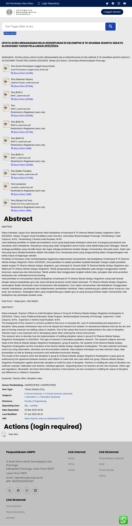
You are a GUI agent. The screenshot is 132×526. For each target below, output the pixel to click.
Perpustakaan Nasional (111, 458)
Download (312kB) (44, 73)
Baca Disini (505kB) (22, 115)
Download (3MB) (41, 210)
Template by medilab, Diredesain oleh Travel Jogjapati (80, 478)
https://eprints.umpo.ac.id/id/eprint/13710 (44, 418)
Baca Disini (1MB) (21, 148)
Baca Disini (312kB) (22, 73)
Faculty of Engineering (35, 401)
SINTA (102, 476)
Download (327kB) (44, 132)
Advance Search (10, 33)
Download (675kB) (44, 86)
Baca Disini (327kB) (22, 132)
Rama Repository (15, 512)
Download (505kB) (44, 115)
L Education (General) (49, 397)
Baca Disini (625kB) (22, 99)
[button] (4, 434)
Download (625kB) (44, 99)
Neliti (101, 464)
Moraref (10, 518)
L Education (30, 397)
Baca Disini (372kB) (22, 178)
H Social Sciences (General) (58, 393)
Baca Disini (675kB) (22, 86)
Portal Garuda (106, 470)
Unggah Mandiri (112, 11)
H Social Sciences (33, 393)
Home (71, 458)
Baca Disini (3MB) (21, 210)
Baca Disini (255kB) (22, 165)
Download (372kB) (44, 178)
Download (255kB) (44, 165)
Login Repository (51, 3)
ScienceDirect (13, 506)
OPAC (71, 464)
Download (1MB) (41, 148)
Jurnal (71, 470)
